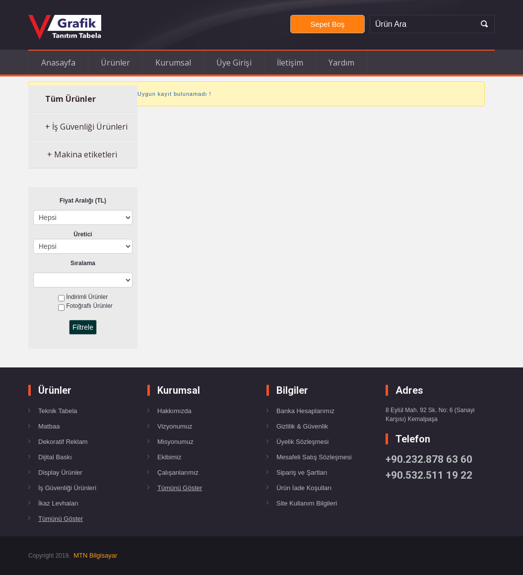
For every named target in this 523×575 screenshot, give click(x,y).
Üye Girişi (234, 62)
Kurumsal (173, 62)
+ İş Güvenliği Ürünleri (86, 126)
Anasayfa (58, 62)
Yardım (341, 62)
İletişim (290, 62)
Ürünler (115, 62)
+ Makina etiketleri (81, 154)
